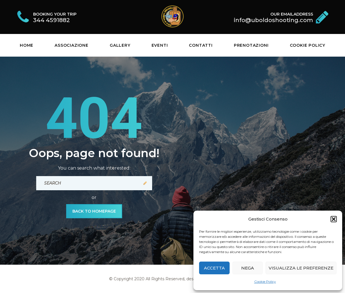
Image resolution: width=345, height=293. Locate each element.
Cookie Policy (265, 281)
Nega (247, 268)
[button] (334, 219)
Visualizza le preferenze (301, 268)
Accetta (214, 268)
